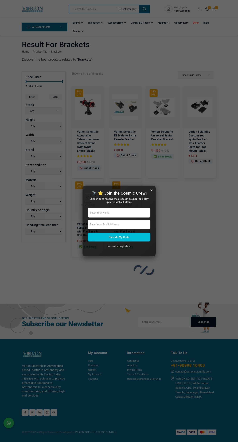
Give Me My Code (119, 237)
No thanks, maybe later (119, 246)
